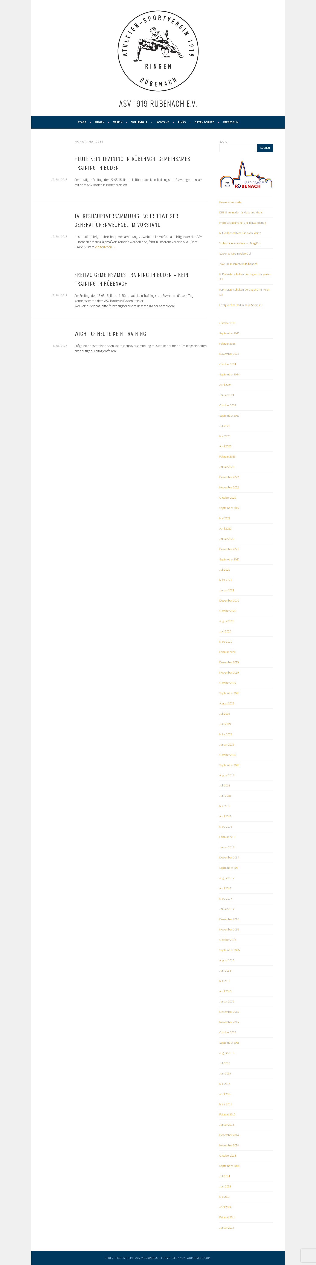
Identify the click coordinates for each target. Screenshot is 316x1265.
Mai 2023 (224, 436)
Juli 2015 (224, 1063)
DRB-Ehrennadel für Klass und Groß (240, 212)
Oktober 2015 (227, 1032)
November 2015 (229, 1022)
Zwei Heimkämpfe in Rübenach (238, 264)
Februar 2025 (227, 343)
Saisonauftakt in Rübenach (235, 253)
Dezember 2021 (229, 549)
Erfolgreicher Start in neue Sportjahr (240, 305)
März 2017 (225, 898)
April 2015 (225, 1094)
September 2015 (229, 1042)
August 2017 (226, 878)
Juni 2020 (225, 631)
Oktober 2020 (227, 611)
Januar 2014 (226, 1227)
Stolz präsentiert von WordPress (131, 1257)
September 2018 (229, 765)
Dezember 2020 (229, 600)
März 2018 (225, 826)
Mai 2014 (224, 1197)
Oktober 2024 (227, 364)
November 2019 (229, 672)
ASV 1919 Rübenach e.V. (158, 103)
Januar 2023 (226, 467)
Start (82, 122)
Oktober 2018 (227, 755)
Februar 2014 (227, 1217)
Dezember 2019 (229, 662)
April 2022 (225, 528)
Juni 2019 (225, 724)
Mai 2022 (224, 518)
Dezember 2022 (229, 477)
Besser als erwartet (230, 202)
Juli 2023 (224, 426)
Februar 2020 (227, 652)
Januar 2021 (226, 590)
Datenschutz (204, 122)
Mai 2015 (224, 1084)
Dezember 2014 (229, 1135)
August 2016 (226, 960)
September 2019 (229, 693)
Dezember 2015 (229, 1012)
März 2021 (225, 580)
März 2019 (225, 734)
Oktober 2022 (227, 498)
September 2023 (229, 415)
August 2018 (226, 775)
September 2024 (229, 374)
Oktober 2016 (227, 940)
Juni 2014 (225, 1186)
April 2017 (225, 888)
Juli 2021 (224, 570)
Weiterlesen (105, 247)
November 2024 (229, 354)
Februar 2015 (227, 1114)
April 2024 (225, 385)
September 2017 (229, 868)
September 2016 (229, 950)
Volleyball (139, 122)
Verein (117, 122)
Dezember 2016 (229, 919)
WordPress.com (199, 1257)
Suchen (223, 141)
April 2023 (225, 446)
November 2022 (229, 487)
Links (182, 122)
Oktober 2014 (227, 1155)
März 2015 (225, 1104)
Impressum (230, 122)
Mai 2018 (224, 806)
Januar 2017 (226, 909)
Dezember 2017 (229, 857)
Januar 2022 (226, 539)
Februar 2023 (227, 456)
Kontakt (162, 122)
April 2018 (225, 816)
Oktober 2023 (227, 405)
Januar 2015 (226, 1125)
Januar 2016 (226, 1001)
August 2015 (226, 1053)
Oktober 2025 (227, 323)
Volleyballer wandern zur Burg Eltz (240, 243)
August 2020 (226, 621)
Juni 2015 (225, 1073)
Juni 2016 (225, 970)
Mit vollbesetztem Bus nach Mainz (240, 233)
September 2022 (229, 508)
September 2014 (229, 1166)
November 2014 (229, 1145)
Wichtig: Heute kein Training (110, 333)
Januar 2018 (226, 847)
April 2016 (225, 991)
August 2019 (226, 703)
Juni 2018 (225, 796)
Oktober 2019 (227, 683)
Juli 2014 (224, 1176)
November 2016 (229, 929)
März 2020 (225, 642)
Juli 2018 (224, 785)
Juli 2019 (224, 714)
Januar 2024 (226, 395)
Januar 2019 (226, 744)
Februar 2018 (227, 837)
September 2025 (229, 333)
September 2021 (229, 559)
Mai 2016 (224, 981)
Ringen (99, 122)
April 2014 (225, 1207)
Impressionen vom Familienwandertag (242, 223)
